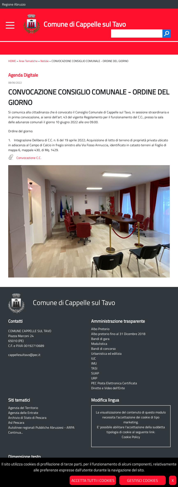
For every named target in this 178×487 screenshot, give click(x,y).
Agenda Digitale (23, 74)
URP (94, 378)
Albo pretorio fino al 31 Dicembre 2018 (118, 333)
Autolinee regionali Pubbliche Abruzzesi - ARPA (41, 427)
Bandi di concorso (103, 348)
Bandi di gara (100, 338)
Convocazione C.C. (28, 157)
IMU (94, 363)
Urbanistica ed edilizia (106, 353)
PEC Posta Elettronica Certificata (114, 383)
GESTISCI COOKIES (142, 480)
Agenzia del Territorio (23, 407)
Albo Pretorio (100, 328)
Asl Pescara (16, 422)
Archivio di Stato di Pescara (27, 417)
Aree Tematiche (28, 61)
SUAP (95, 373)
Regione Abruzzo (13, 4)
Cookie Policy (131, 436)
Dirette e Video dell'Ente (108, 388)
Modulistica (99, 343)
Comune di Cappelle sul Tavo (85, 24)
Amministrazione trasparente (118, 321)
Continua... (15, 432)
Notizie (44, 61)
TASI (94, 368)
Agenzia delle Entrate (23, 412)
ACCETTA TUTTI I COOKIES (92, 480)
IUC (93, 358)
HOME (12, 61)
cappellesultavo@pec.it (24, 354)
